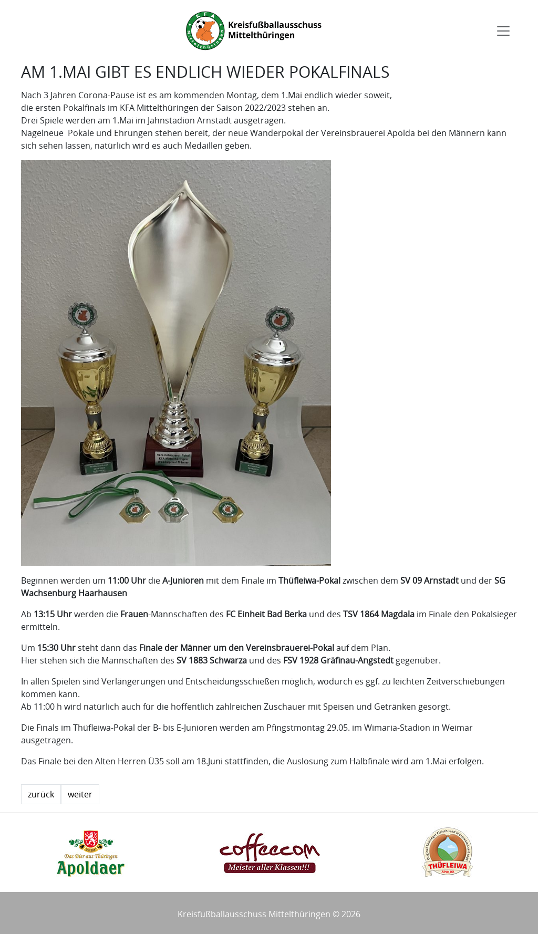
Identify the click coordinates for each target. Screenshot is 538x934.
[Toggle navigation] (503, 31)
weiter (80, 794)
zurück (41, 794)
